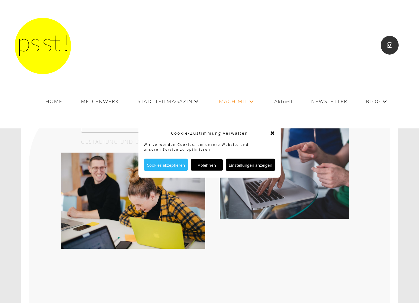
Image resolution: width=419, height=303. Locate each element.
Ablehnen (207, 165)
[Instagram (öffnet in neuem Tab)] (390, 45)
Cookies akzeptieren (166, 165)
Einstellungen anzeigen (250, 165)
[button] (272, 133)
